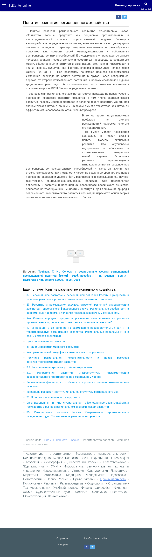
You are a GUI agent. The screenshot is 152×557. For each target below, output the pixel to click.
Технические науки (36, 487)
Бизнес (58, 458)
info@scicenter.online (95, 538)
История (78, 470)
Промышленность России (61, 440)
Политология (32, 479)
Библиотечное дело (37, 458)
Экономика (99, 492)
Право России (57, 479)
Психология (31, 483)
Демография (53, 462)
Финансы (120, 487)
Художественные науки (53, 492)
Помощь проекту (127, 5)
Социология (95, 483)
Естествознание (114, 462)
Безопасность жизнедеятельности (100, 453)
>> (149, 8)
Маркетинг (30, 475)
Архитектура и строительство (48, 453)
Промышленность (113, 479)
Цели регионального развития (46, 341)
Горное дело (33, 440)
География (121, 458)
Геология (32, 462)
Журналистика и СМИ (40, 466)
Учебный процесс (65, 487)
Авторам (63, 544)
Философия (103, 487)
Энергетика (118, 492)
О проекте (62, 538)
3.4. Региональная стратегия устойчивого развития (59, 367)
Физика (86, 487)
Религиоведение (71, 483)
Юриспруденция (34, 496)
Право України (84, 479)
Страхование (117, 483)
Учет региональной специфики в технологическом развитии (65, 352)
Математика (52, 475)
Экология (80, 492)
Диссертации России (82, 462)
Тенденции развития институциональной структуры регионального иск (72, 391)
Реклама (50, 483)
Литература (119, 470)
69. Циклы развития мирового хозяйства (52, 346)
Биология (72, 458)
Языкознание (57, 496)
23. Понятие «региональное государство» (53, 397)
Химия (27, 492)
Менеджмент (95, 475)
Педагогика (118, 475)
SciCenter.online (20, 5)
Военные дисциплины (96, 458)
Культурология (97, 470)
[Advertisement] (51, 139)
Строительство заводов (98, 440)
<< (142, 8)
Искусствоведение (56, 470)
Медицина (73, 475)
